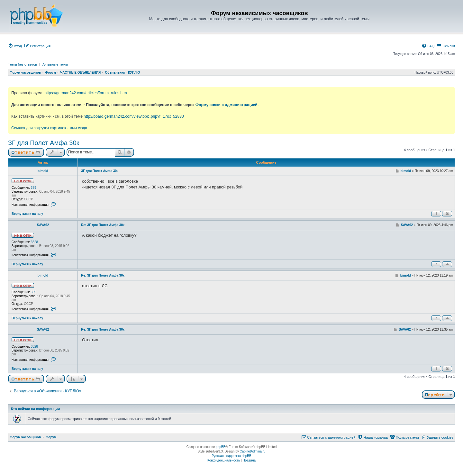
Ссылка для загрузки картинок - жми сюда (49, 128)
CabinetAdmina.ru (253, 451)
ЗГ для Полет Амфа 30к (43, 142)
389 (33, 187)
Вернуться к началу (27, 213)
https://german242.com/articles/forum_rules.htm (85, 93)
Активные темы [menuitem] (55, 64)
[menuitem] (15, 46)
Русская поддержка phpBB (231, 456)
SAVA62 (43, 225)
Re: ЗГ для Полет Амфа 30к (102, 225)
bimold (43, 171)
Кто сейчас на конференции (35, 409)
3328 (34, 242)
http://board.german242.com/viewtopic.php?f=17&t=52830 (134, 116)
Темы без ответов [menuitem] (22, 64)
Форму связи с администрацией (226, 105)
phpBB (220, 447)
